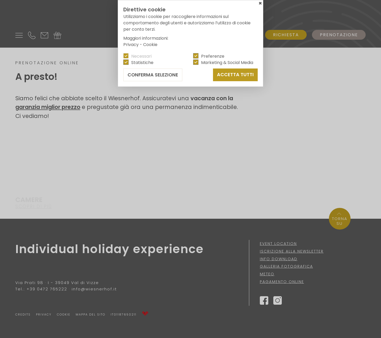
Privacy (131, 45)
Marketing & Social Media (227, 63)
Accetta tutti (235, 74)
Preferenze (212, 56)
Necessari (141, 56)
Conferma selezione (153, 75)
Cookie (150, 45)
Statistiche (142, 63)
